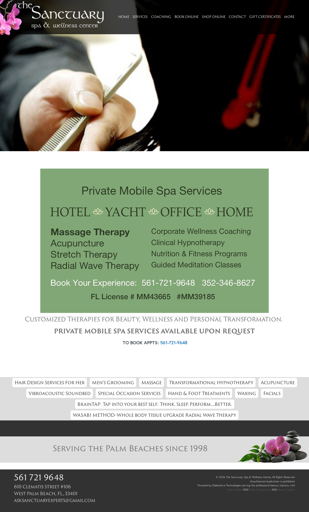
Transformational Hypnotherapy (211, 382)
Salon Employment (260, 489)
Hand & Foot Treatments (199, 393)
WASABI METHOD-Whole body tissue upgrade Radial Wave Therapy (154, 415)
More (289, 16)
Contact (237, 16)
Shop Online (213, 16)
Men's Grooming (113, 382)
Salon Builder (234, 489)
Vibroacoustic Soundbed (60, 393)
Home (123, 16)
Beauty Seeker (286, 489)
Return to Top (283, 428)
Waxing (246, 393)
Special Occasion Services (129, 393)
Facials (271, 393)
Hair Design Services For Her (50, 382)
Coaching (161, 16)
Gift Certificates (265, 16)
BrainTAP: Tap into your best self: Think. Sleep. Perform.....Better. (154, 404)
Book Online (186, 16)
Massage (151, 382)
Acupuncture (278, 382)
